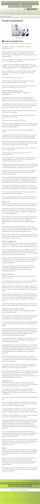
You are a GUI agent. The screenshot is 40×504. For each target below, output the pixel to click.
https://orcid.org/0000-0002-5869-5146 (20, 490)
